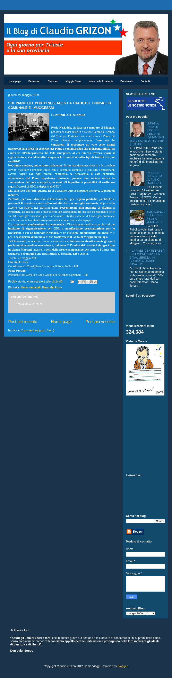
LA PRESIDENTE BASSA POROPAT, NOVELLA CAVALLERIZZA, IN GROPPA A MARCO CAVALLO (147, 257)
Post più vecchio (100, 321)
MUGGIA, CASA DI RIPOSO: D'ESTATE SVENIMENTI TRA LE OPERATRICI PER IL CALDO (147, 134)
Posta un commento (29, 303)
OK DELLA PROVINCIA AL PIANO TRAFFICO (154, 178)
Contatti (145, 81)
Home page (14, 81)
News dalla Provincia (101, 81)
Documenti (126, 81)
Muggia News (73, 81)
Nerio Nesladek (31, 287)
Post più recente (22, 321)
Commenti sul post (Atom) (37, 330)
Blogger (122, 666)
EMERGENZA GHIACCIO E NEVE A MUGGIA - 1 (155, 217)
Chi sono (53, 81)
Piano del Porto (52, 287)
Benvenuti (34, 81)
